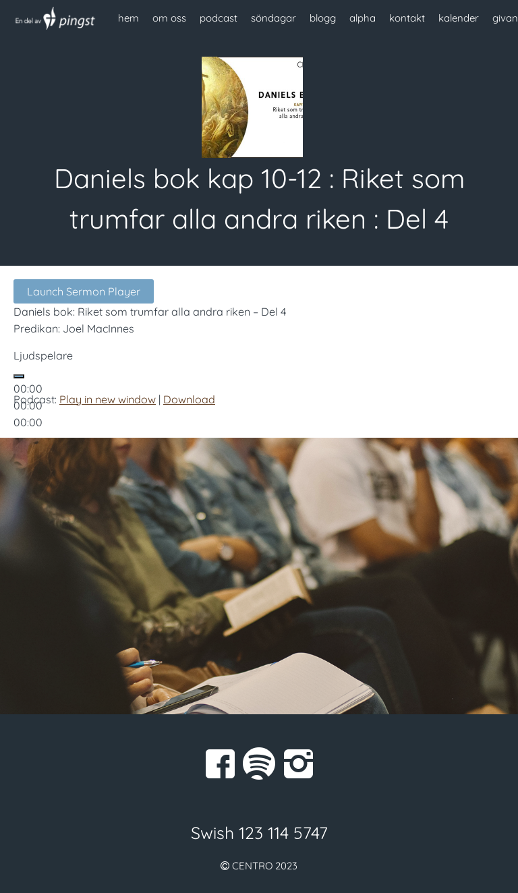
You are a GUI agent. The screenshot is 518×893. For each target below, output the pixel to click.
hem (128, 17)
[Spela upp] (18, 376)
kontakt (407, 17)
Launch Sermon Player (83, 291)
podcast (218, 17)
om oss (169, 17)
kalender (458, 17)
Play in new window (107, 399)
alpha (362, 17)
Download (189, 399)
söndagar (273, 17)
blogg (323, 17)
